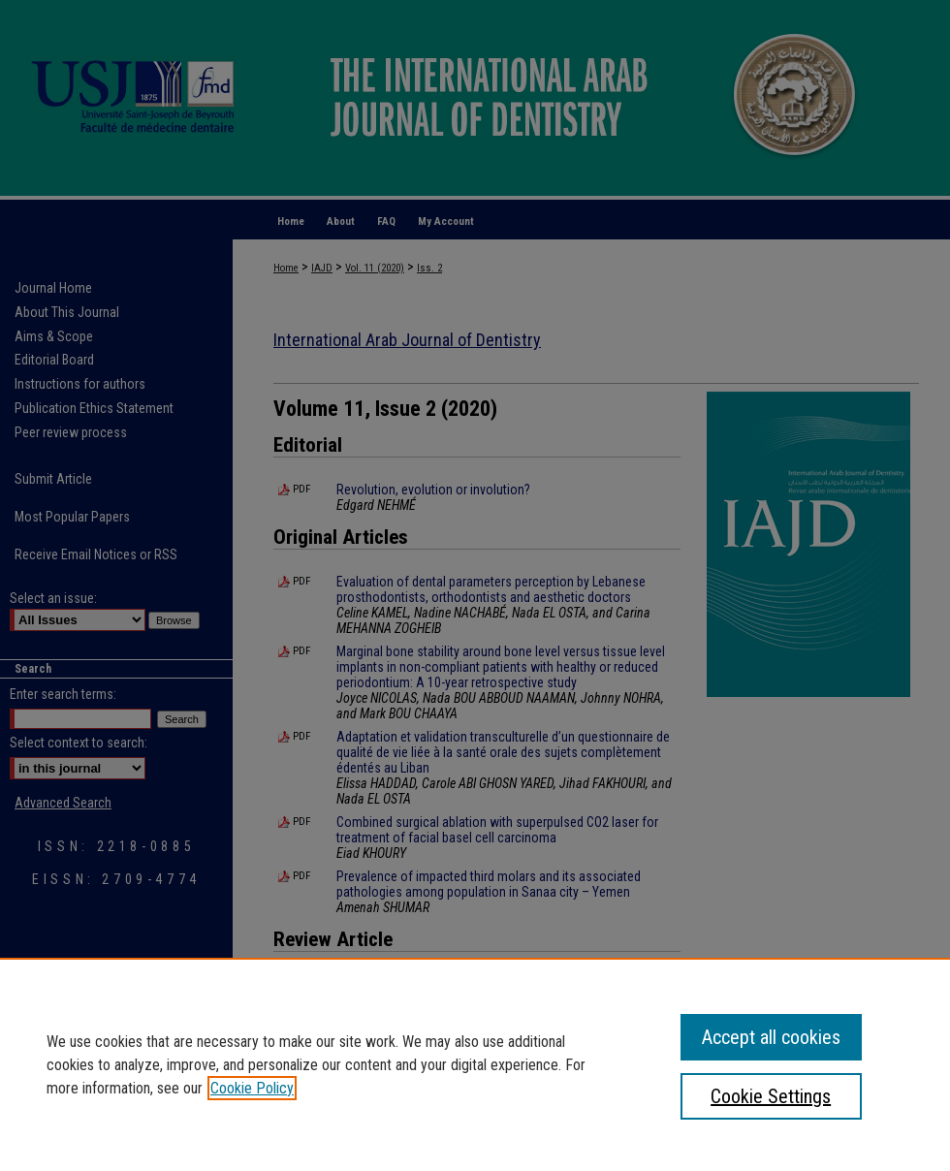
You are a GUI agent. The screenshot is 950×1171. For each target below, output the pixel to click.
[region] (475, 1064)
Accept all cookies (771, 1037)
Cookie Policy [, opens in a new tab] (252, 1088)
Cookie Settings (771, 1096)
